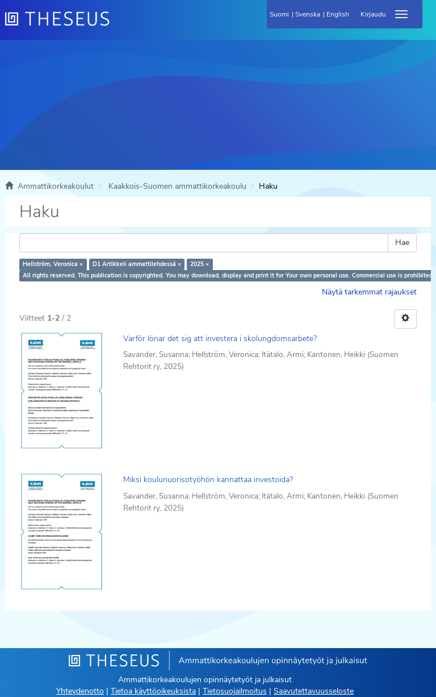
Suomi (279, 14)
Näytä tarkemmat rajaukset (369, 292)
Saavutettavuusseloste (314, 691)
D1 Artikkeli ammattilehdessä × (137, 264)
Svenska (307, 14)
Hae (402, 242)
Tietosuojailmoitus (235, 691)
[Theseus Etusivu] (118, 25)
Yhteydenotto (80, 691)
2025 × (199, 264)
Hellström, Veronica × (53, 264)
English (337, 14)
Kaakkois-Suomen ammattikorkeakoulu (177, 186)
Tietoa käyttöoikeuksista (153, 691)
